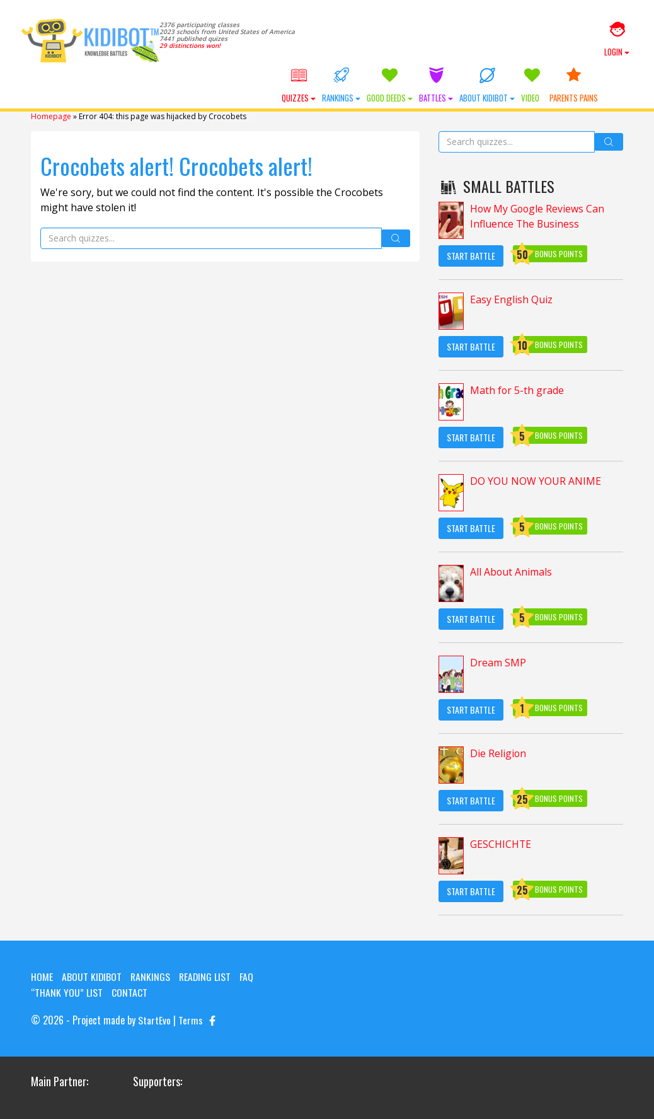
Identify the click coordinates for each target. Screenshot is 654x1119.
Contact (129, 992)
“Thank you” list (67, 992)
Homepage (51, 117)
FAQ (249, 977)
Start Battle (471, 257)
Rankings (363, 87)
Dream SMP (498, 664)
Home (42, 977)
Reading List (206, 977)
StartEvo (154, 1020)
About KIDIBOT (509, 87)
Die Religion (498, 755)
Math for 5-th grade (517, 392)
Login (616, 39)
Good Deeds (412, 87)
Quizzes (321, 87)
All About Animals (511, 574)
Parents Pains (595, 87)
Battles (458, 87)
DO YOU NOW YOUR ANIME (535, 483)
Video (554, 87)
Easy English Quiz (511, 301)
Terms (190, 1020)
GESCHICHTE (501, 846)
